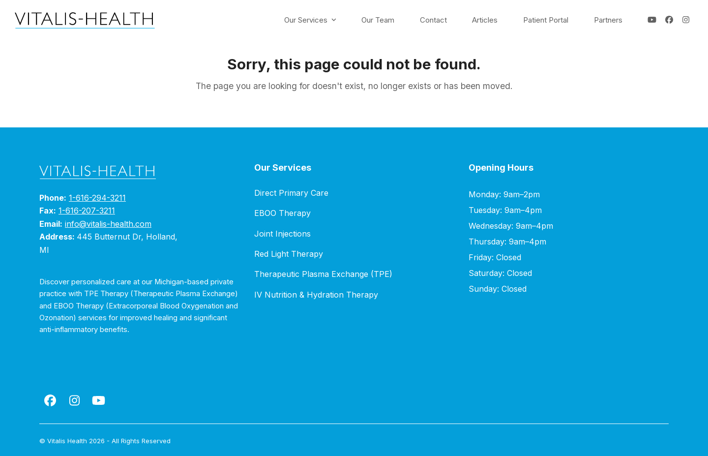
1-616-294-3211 (97, 198)
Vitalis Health (67, 441)
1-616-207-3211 (87, 210)
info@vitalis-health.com (108, 224)
